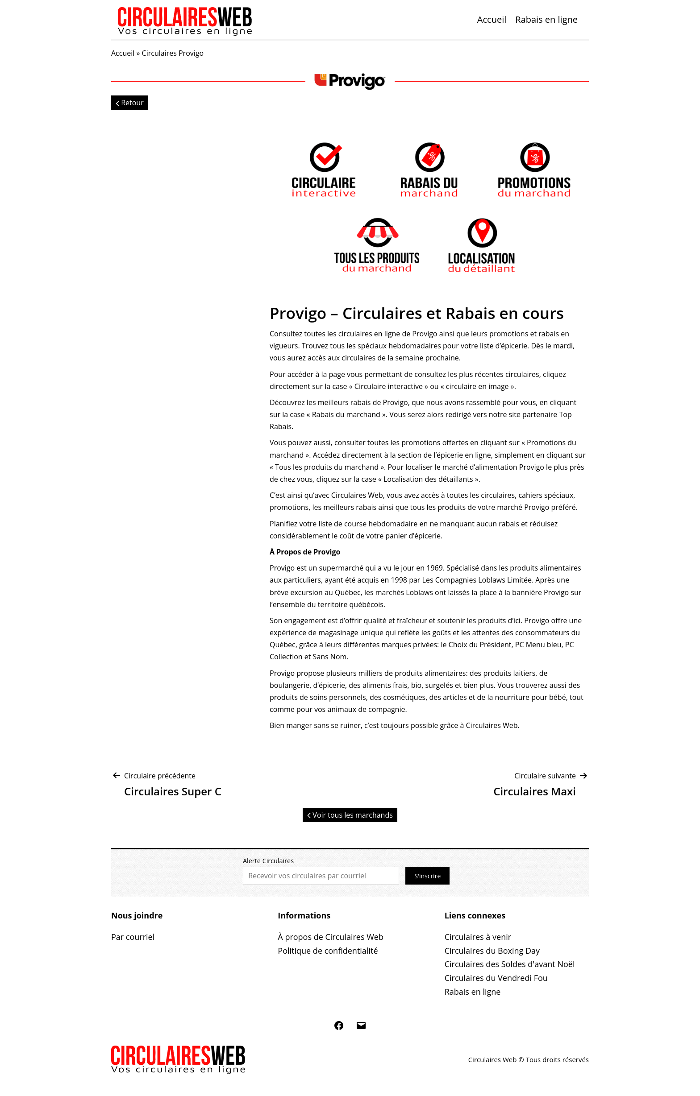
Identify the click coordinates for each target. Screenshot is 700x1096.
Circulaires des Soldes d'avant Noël (510, 964)
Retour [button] (130, 103)
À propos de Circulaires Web (330, 936)
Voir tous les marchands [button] (350, 815)
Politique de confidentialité (328, 950)
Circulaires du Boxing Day (492, 950)
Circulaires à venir (478, 936)
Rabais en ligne (546, 19)
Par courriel (132, 936)
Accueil (491, 19)
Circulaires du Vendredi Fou (496, 977)
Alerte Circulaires (268, 860)
